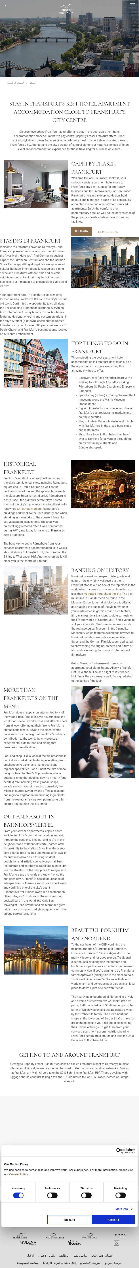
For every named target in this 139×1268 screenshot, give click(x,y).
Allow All (113, 1219)
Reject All (69, 1219)
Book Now (81, 231)
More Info (121, 1208)
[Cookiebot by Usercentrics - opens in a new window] (119, 1151)
